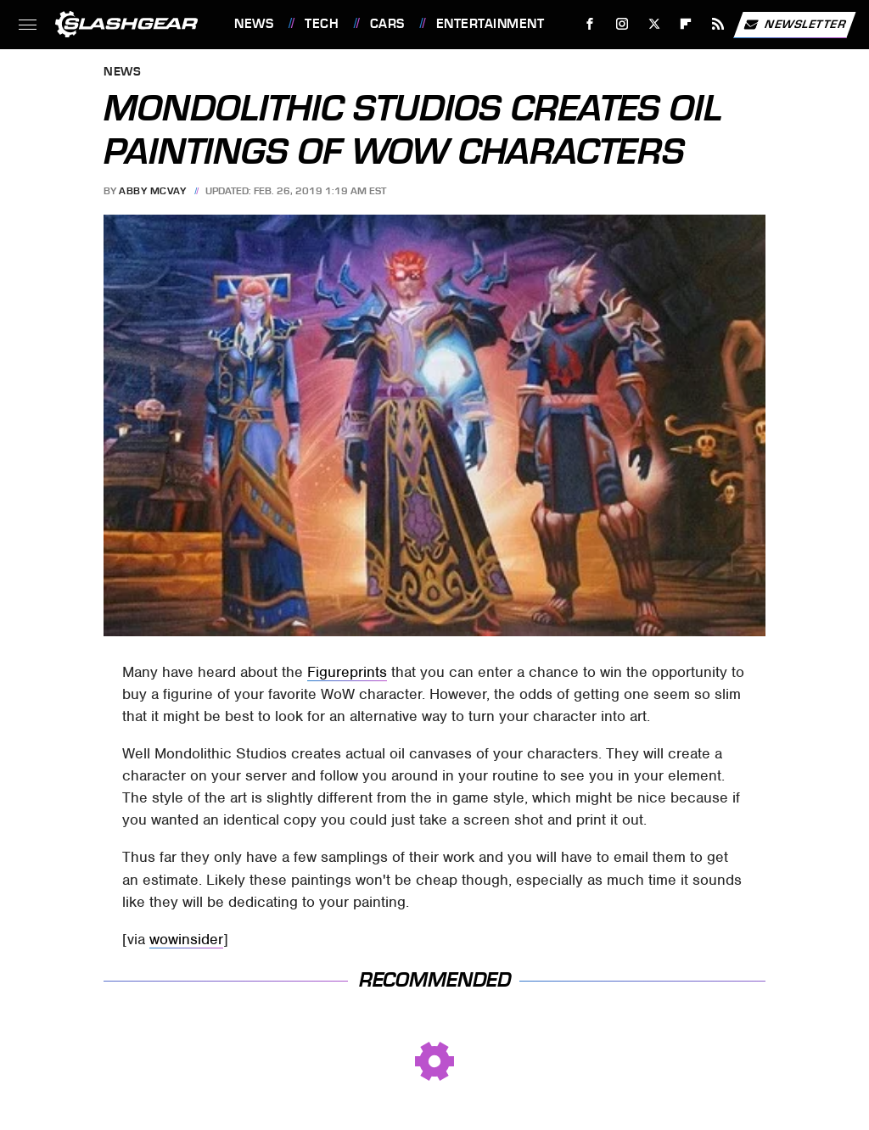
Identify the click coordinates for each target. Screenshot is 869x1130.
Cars (387, 23)
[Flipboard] (686, 24)
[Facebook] (590, 24)
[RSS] (718, 24)
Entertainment (490, 23)
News (253, 23)
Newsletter (794, 24)
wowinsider (186, 939)
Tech (322, 23)
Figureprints (347, 672)
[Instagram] (622, 24)
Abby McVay (152, 191)
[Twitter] (654, 24)
